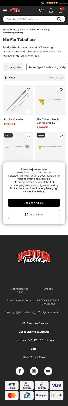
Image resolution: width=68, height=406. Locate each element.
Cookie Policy (35, 191)
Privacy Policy (44, 188)
